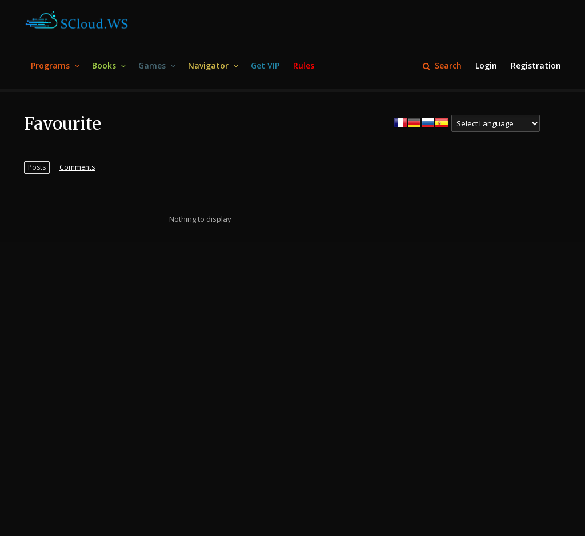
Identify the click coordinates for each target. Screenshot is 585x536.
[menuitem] (54, 66)
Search (442, 65)
